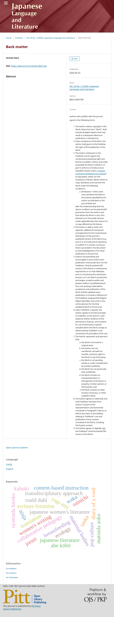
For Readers (11, 568)
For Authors (11, 573)
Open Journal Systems (17, 447)
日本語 (9, 464)
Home (8, 38)
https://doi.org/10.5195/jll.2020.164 (29, 66)
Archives (19, 38)
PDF (76, 58)
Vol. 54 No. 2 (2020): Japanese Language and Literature (50, 38)
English (9, 469)
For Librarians (12, 577)
